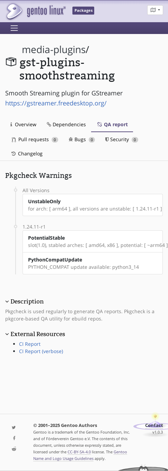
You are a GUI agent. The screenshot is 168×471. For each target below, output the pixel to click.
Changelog (26, 153)
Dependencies (66, 124)
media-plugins (54, 49)
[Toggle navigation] (14, 28)
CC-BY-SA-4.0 (79, 451)
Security (121, 139)
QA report (112, 124)
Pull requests (35, 139)
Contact (154, 425)
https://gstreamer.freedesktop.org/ (56, 103)
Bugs (82, 139)
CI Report (30, 344)
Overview (23, 124)
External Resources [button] (37, 334)
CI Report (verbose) (41, 351)
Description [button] (27, 301)
